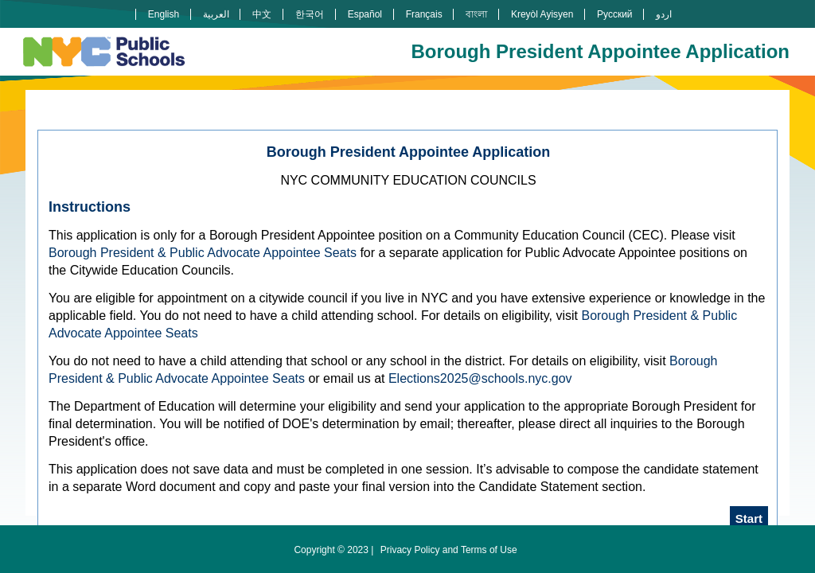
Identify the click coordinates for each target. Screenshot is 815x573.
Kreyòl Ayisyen (542, 14)
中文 (261, 14)
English (163, 14)
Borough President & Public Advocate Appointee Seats (203, 252)
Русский (615, 14)
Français (424, 14)
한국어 (309, 14)
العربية (216, 14)
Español (365, 14)
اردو (664, 14)
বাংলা (476, 14)
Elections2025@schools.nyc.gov (480, 378)
